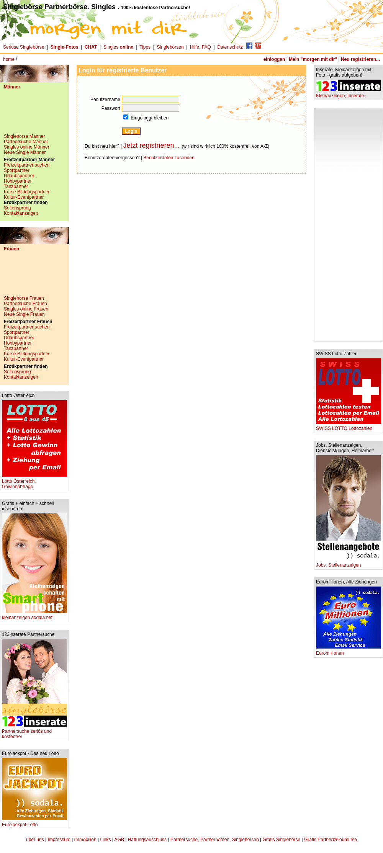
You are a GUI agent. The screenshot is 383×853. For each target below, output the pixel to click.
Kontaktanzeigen (21, 213)
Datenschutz (230, 47)
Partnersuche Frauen (25, 303)
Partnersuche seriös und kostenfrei (34, 731)
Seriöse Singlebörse (23, 47)
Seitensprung (17, 208)
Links (105, 839)
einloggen (274, 59)
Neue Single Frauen (24, 314)
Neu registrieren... (360, 59)
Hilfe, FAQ (200, 47)
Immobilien (85, 839)
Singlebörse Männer (24, 136)
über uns (35, 839)
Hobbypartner (18, 181)
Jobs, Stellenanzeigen (348, 563)
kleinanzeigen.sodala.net (34, 615)
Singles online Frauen (26, 309)
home (9, 59)
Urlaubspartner (19, 175)
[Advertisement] (34, 114)
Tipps (145, 47)
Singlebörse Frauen (24, 298)
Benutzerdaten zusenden (168, 157)
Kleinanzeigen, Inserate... (348, 93)
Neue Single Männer (25, 152)
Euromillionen (348, 651)
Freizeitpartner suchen (26, 165)
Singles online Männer (26, 147)
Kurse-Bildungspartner (26, 191)
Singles (118, 47)
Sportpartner (16, 170)
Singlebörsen (170, 47)
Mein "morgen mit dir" (313, 59)
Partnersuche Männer (26, 141)
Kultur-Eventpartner (24, 197)
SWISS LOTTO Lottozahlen (348, 426)
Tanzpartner (16, 186)
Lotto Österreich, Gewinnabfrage (34, 481)
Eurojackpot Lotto (34, 822)
